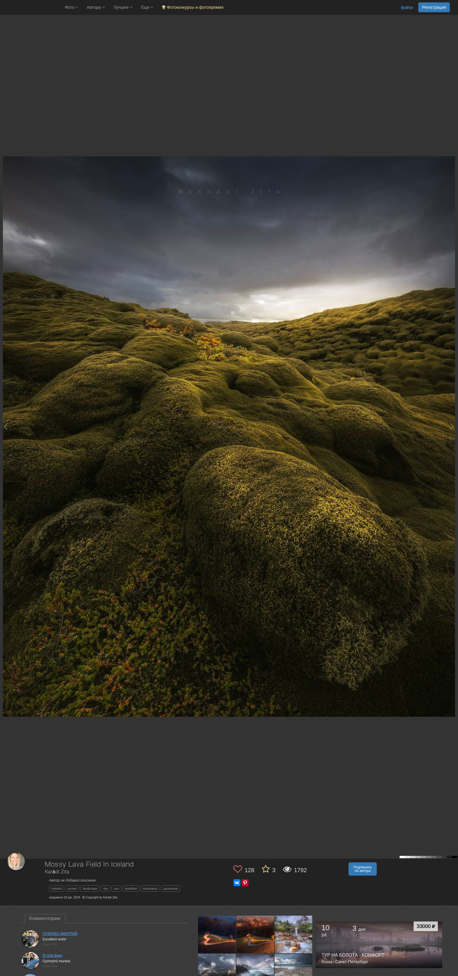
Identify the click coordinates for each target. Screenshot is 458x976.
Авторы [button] (96, 7)
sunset (72, 888)
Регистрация (434, 7)
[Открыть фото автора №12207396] (294, 972)
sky (105, 888)
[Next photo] (452, 426)
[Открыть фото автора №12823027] (217, 934)
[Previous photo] (6, 426)
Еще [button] (147, 7)
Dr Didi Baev (52, 956)
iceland (56, 888)
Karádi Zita (57, 872)
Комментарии (44, 918)
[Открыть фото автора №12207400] (255, 972)
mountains (150, 888)
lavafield (131, 888)
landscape (90, 888)
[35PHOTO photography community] (31, 7)
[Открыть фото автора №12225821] (217, 972)
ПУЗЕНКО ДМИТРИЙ (60, 934)
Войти (407, 8)
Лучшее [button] (123, 7)
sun (116, 888)
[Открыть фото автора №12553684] (294, 934)
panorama (170, 888)
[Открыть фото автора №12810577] (255, 934)
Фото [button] (71, 7)
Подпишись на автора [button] (362, 869)
